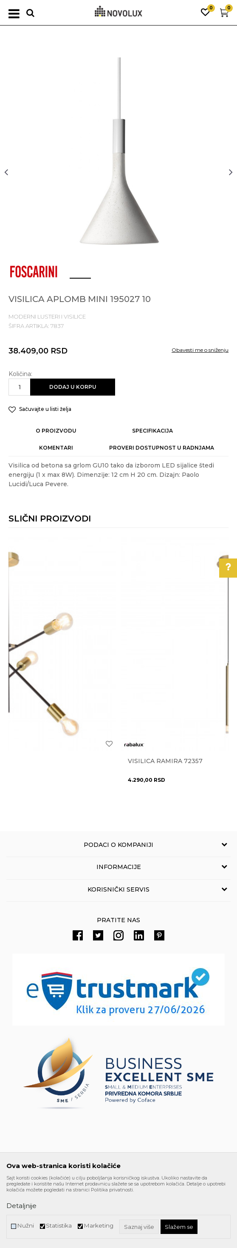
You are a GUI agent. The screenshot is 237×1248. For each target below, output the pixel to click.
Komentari (56, 447)
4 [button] (150, 281)
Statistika (59, 1225)
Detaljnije (21, 1206)
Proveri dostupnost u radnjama (161, 447)
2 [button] (99, 281)
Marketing (98, 1225)
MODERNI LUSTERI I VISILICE (47, 316)
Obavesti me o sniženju (200, 350)
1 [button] (73, 281)
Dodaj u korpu (72, 387)
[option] (118, 171)
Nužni (25, 1225)
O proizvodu (56, 430)
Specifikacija (152, 430)
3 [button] (125, 281)
